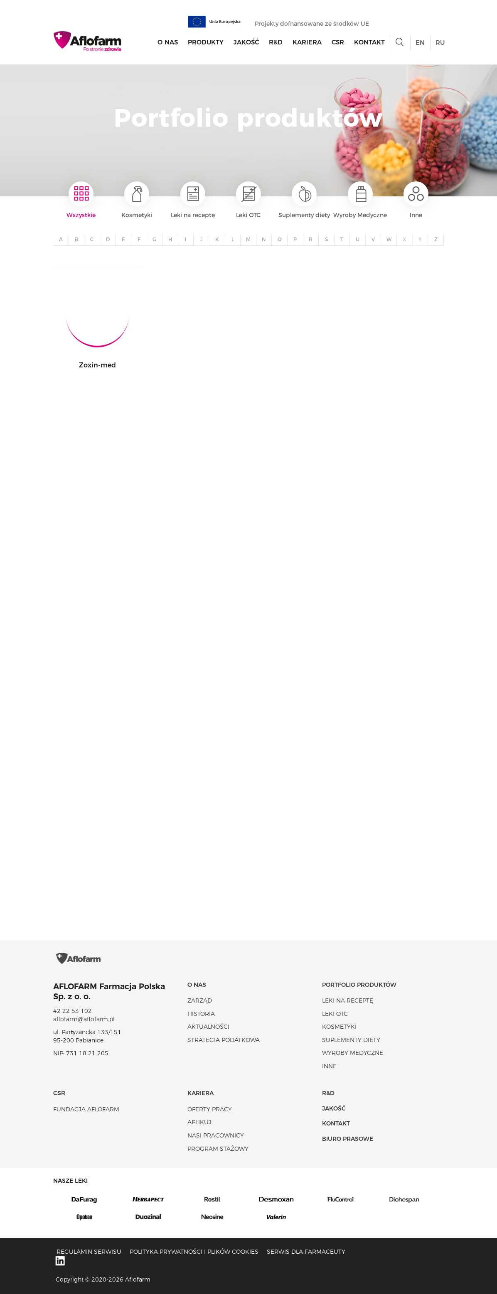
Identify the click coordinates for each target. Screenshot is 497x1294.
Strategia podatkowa (223, 1040)
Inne (416, 200)
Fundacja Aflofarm (86, 1109)
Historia (201, 1014)
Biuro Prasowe (347, 1138)
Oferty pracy (209, 1109)
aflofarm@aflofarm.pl (84, 1019)
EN (420, 42)
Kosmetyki (136, 200)
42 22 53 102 (72, 1011)
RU (440, 42)
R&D (276, 42)
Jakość (246, 42)
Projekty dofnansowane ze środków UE (316, 23)
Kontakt (369, 42)
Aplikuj (199, 1122)
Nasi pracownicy (215, 1135)
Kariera (307, 42)
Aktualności (208, 1026)
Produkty (206, 42)
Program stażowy (217, 1148)
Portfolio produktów (359, 984)
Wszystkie (81, 200)
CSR (338, 42)
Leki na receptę (193, 200)
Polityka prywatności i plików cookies (194, 1251)
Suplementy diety (304, 200)
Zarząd (199, 1000)
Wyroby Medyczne (360, 200)
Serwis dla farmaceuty (306, 1251)
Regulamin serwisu (89, 1251)
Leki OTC (248, 200)
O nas (167, 42)
